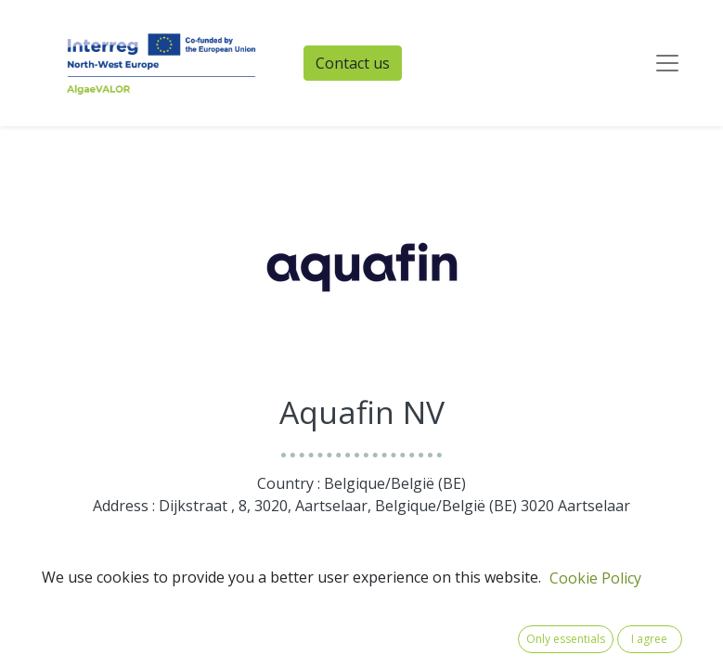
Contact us (353, 63)
